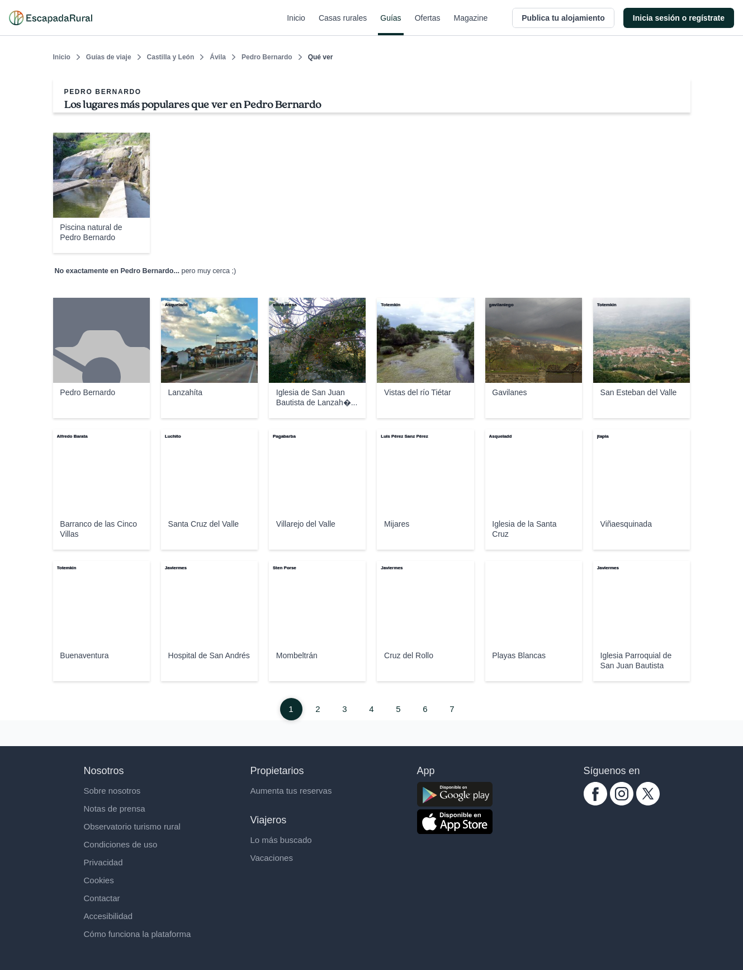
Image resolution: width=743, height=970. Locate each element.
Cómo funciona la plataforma (137, 934)
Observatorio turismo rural (132, 826)
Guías (390, 24)
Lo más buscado (281, 840)
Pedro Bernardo (267, 57)
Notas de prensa (114, 808)
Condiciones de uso (121, 844)
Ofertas (428, 24)
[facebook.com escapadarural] (595, 802)
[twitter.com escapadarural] (648, 802)
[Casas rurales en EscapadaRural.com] (50, 18)
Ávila (218, 57)
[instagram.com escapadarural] (621, 802)
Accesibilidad (108, 916)
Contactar (102, 898)
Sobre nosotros (112, 790)
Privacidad (103, 862)
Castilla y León (171, 57)
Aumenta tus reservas (291, 790)
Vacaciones (271, 858)
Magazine (471, 24)
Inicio (296, 24)
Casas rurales (342, 24)
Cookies (99, 880)
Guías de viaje (108, 57)
